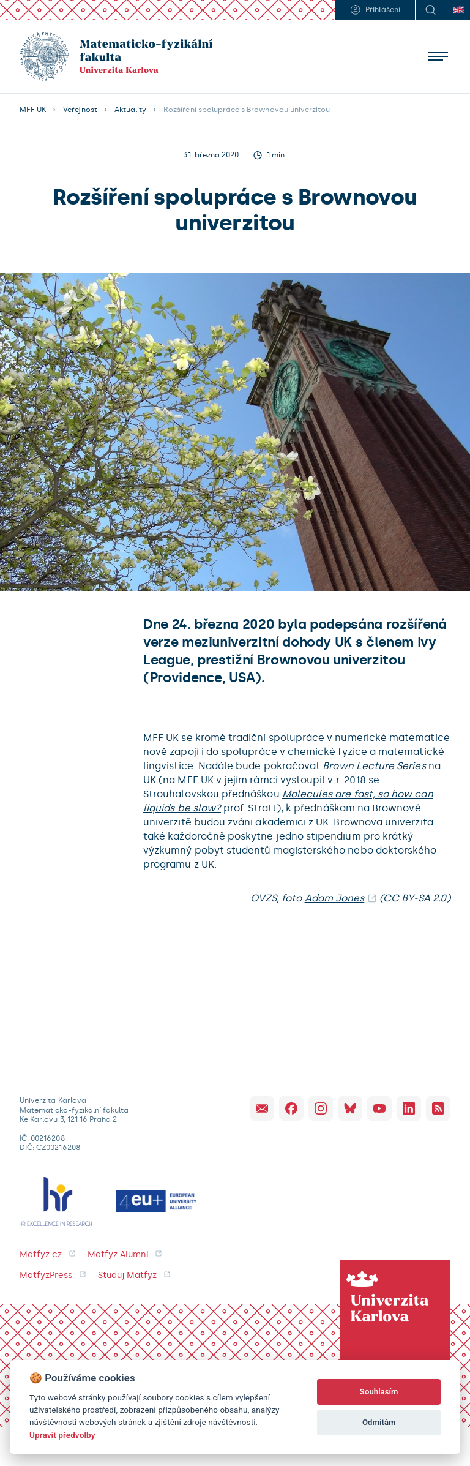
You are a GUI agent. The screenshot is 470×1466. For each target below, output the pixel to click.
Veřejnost (80, 109)
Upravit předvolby (62, 1435)
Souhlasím (379, 1391)
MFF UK (33, 109)
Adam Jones (335, 898)
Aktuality (130, 109)
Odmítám (379, 1422)
